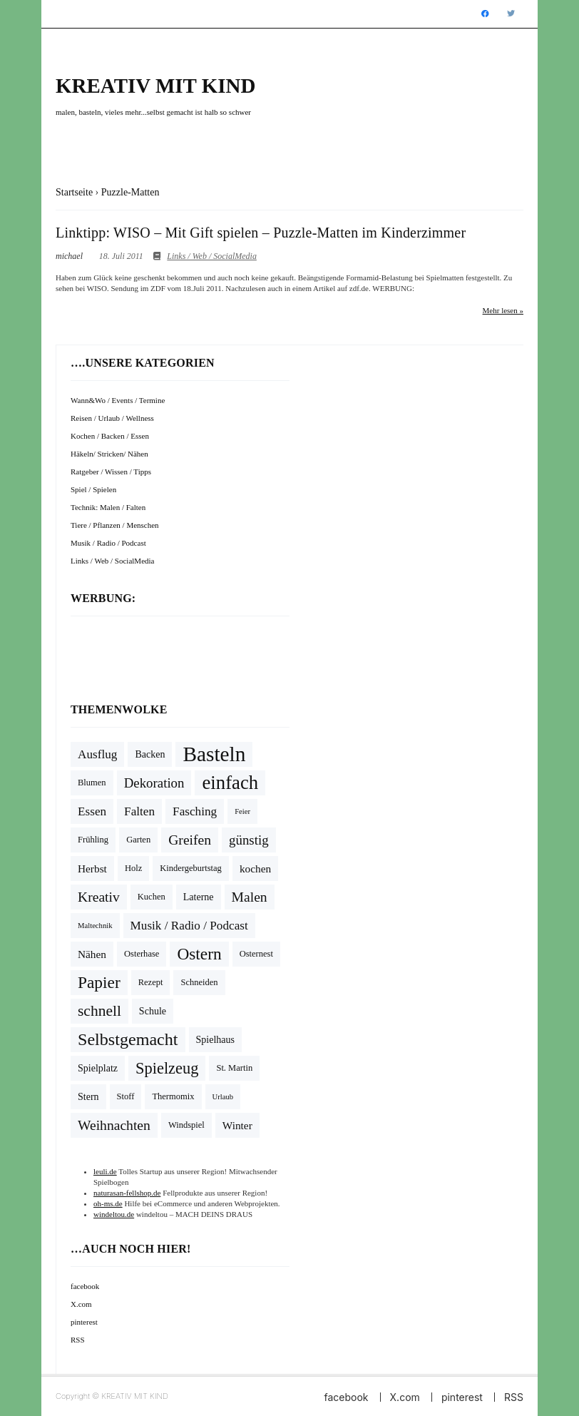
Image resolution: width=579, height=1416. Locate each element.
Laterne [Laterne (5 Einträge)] (198, 897)
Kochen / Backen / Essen (110, 436)
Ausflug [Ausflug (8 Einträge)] (97, 754)
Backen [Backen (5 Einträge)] (150, 754)
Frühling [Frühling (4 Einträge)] (93, 840)
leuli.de (105, 1171)
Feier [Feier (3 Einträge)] (242, 811)
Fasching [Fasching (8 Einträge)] (195, 811)
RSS (78, 1339)
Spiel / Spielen (93, 489)
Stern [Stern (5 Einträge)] (88, 1096)
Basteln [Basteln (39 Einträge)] (214, 754)
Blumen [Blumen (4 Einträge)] (92, 783)
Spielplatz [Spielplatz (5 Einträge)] (98, 1068)
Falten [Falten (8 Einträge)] (139, 811)
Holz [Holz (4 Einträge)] (133, 868)
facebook (85, 1286)
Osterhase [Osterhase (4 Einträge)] (141, 954)
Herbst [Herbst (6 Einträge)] (92, 868)
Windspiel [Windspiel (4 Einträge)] (186, 1125)
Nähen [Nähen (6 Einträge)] (92, 954)
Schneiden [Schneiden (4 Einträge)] (198, 982)
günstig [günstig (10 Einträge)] (249, 839)
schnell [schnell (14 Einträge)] (99, 1010)
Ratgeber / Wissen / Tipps (111, 471)
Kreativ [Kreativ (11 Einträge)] (99, 897)
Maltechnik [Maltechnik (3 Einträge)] (95, 925)
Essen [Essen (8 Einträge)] (92, 811)
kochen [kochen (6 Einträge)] (255, 868)
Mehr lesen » (503, 310)
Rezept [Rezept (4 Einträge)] (150, 982)
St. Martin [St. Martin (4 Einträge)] (234, 1068)
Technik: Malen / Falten (108, 507)
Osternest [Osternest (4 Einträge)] (256, 954)
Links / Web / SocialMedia (212, 256)
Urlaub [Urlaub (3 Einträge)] (223, 1097)
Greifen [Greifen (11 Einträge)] (189, 839)
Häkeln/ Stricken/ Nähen (109, 453)
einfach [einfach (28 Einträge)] (230, 782)
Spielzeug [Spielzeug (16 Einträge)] (166, 1068)
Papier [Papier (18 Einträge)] (99, 982)
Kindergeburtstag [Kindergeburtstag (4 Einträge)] (191, 868)
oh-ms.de (108, 1203)
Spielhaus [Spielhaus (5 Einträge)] (215, 1039)
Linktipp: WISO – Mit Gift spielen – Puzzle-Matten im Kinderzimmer (261, 232)
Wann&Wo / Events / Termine (118, 400)
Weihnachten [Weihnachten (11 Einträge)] (114, 1125)
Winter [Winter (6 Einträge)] (237, 1125)
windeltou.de (113, 1214)
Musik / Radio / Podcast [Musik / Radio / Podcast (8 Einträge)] (189, 925)
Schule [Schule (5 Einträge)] (152, 1011)
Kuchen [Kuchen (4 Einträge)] (151, 897)
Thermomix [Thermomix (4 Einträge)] (173, 1096)
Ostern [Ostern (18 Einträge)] (199, 953)
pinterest (84, 1322)
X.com (81, 1304)
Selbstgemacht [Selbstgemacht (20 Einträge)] (128, 1039)
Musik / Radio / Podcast (108, 543)
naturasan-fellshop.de (126, 1192)
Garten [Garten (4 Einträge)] (138, 840)
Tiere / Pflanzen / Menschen (115, 525)
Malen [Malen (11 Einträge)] (249, 897)
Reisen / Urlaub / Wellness (112, 418)
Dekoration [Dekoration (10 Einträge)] (154, 782)
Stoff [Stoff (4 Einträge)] (126, 1096)
